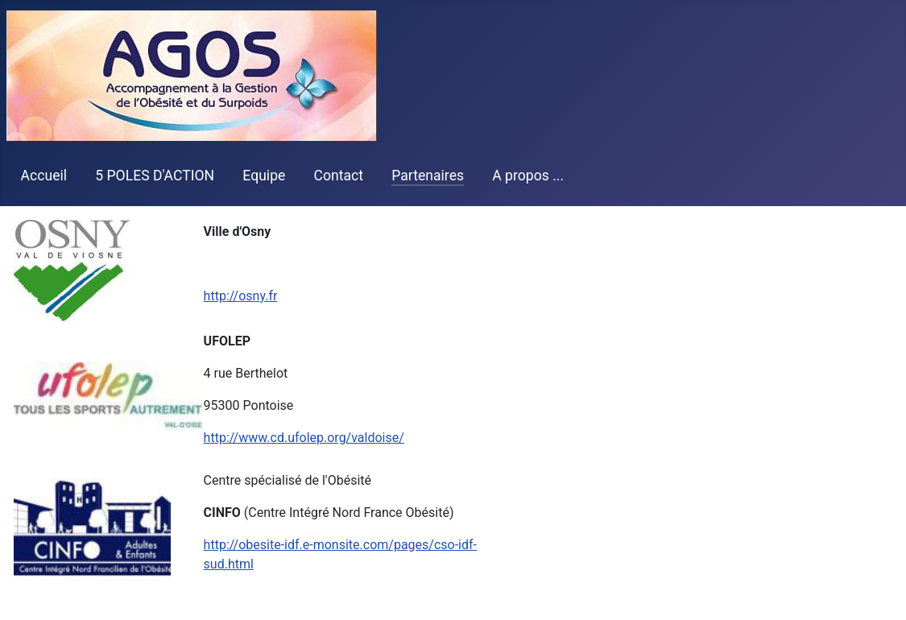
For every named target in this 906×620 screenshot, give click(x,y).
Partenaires (427, 175)
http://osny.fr (241, 296)
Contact (339, 175)
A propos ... (528, 175)
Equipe (263, 175)
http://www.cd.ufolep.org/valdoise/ (304, 437)
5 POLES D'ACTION (154, 175)
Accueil (44, 175)
